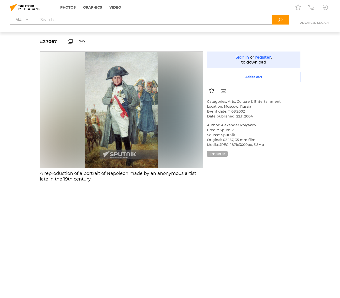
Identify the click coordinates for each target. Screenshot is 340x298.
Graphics (92, 7)
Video (115, 7)
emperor (217, 154)
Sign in (242, 57)
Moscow (231, 106)
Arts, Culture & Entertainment (254, 101)
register (263, 57)
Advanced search (314, 23)
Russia (245, 106)
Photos (68, 7)
